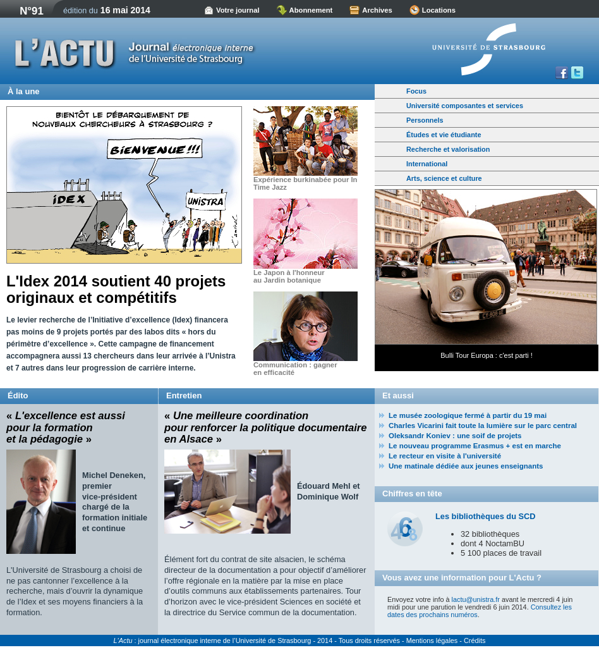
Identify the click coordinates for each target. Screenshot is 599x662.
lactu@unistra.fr (476, 599)
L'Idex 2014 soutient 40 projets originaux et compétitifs (116, 289)
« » (65, 427)
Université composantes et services (464, 105)
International (426, 164)
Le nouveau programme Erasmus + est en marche (475, 446)
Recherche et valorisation (448, 149)
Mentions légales (432, 640)
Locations (439, 10)
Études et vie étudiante (443, 134)
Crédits (474, 640)
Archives (377, 10)
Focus (416, 91)
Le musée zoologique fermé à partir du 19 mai (468, 415)
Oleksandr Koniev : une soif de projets (455, 435)
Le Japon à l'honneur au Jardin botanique (289, 276)
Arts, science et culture (444, 178)
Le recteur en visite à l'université (445, 456)
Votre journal (238, 10)
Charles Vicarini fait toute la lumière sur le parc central (483, 425)
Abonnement (311, 10)
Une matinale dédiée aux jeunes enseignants (466, 466)
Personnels (425, 120)
